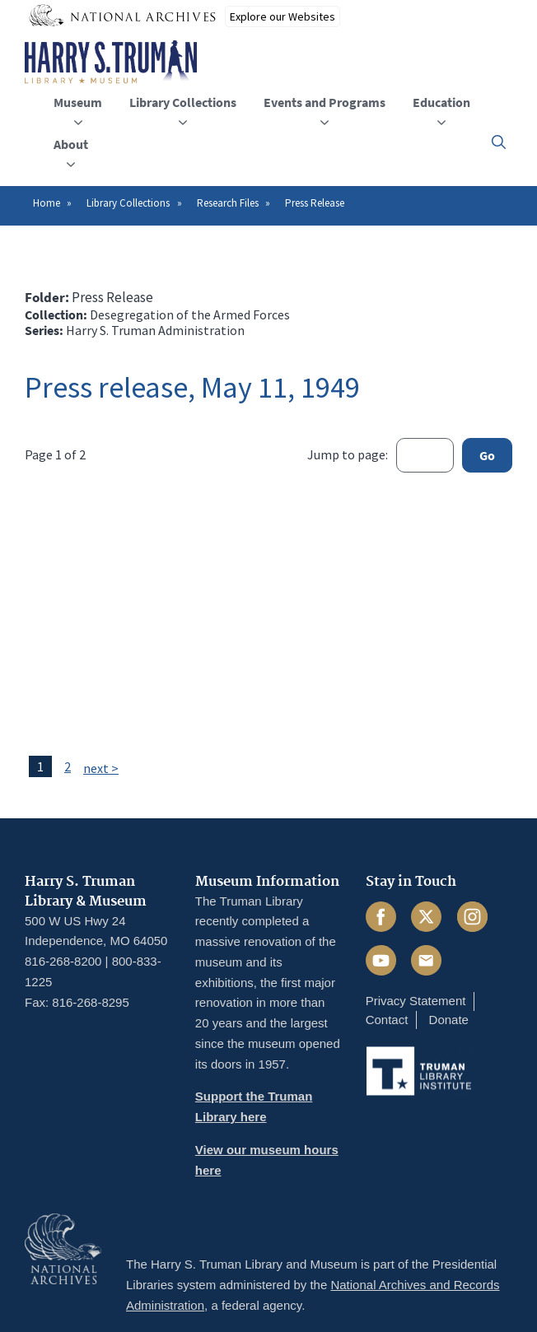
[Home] (111, 62)
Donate (449, 1020)
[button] (499, 142)
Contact (387, 1020)
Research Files (228, 203)
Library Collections (128, 203)
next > (101, 768)
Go (487, 455)
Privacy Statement (416, 1001)
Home (46, 203)
